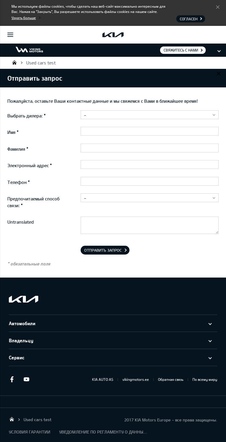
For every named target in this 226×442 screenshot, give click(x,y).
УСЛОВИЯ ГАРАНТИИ (29, 431)
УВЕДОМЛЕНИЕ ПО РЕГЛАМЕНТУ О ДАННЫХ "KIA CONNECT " (103, 431)
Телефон (17, 182)
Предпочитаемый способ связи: (33, 202)
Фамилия (16, 149)
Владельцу (21, 340)
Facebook (12, 379)
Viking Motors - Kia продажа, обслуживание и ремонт (14, 62)
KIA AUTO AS (102, 379)
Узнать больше (23, 18)
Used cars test (41, 62)
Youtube (26, 379)
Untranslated (20, 222)
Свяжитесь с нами (181, 50)
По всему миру (204, 379)
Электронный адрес (28, 165)
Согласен (217, 6)
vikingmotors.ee (135, 379)
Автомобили (22, 323)
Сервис (16, 357)
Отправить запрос (103, 250)
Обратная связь (170, 379)
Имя (11, 132)
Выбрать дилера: (25, 115)
